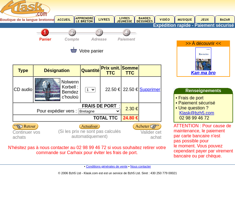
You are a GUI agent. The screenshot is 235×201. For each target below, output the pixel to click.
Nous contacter (140, 166)
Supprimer (150, 89)
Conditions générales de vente (107, 166)
